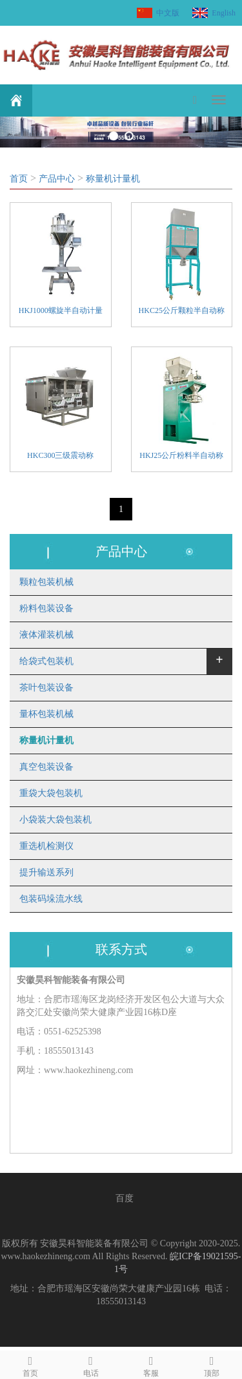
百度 (125, 1198)
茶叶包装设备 (46, 687)
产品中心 (57, 179)
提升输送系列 (46, 872)
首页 (19, 179)
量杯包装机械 (46, 714)
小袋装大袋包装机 (55, 819)
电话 (91, 1364)
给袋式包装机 (46, 661)
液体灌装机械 (46, 635)
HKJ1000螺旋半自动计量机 (61, 312)
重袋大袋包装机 (51, 793)
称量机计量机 (113, 179)
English (224, 12)
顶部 (211, 1364)
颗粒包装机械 (46, 582)
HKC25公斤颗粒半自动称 (182, 310)
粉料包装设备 (46, 608)
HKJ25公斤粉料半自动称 (181, 455)
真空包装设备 (46, 767)
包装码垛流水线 (51, 899)
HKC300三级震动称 (60, 455)
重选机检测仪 (46, 846)
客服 (151, 1364)
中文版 (167, 12)
